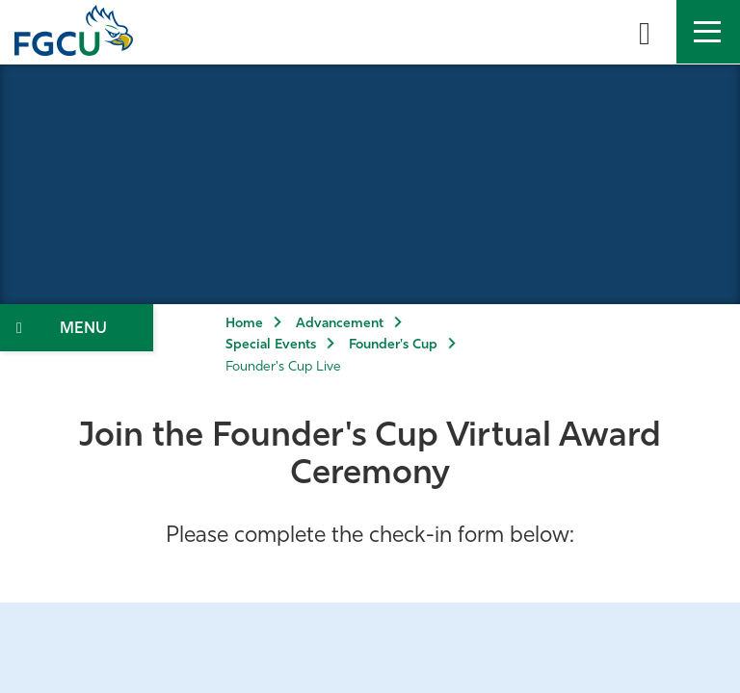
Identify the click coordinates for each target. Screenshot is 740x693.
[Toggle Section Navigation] (76, 327)
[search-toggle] (644, 32)
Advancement (339, 324)
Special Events (270, 345)
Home (244, 324)
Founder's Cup (393, 345)
